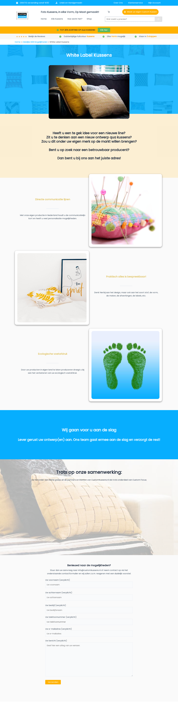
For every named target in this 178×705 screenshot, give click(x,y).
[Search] (158, 19)
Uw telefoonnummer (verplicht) (89, 621)
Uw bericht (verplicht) (89, 661)
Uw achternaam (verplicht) (89, 596)
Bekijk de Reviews (36, 36)
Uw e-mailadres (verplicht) (89, 633)
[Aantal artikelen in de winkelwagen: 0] (108, 11)
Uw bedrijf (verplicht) (89, 609)
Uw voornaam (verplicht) (89, 583)
